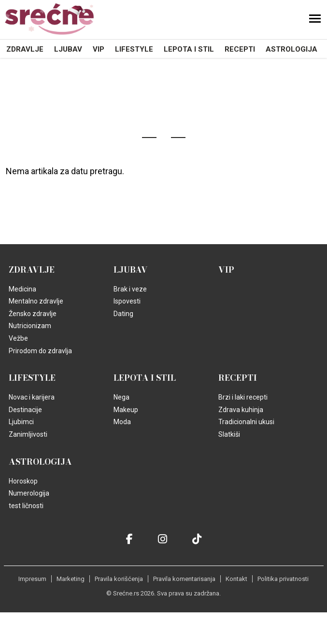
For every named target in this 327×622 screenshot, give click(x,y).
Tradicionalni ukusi (246, 422)
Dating (123, 314)
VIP (98, 49)
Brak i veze (130, 289)
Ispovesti (127, 301)
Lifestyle (134, 49)
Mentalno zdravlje (36, 301)
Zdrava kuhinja (240, 410)
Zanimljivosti (28, 434)
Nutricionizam (30, 326)
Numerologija (29, 493)
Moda (122, 422)
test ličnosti (26, 506)
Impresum (32, 578)
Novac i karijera (32, 397)
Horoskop (23, 481)
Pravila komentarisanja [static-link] (184, 578)
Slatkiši (229, 434)
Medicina (22, 289)
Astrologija (291, 49)
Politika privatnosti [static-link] (283, 578)
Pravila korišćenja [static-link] (119, 578)
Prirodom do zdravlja (40, 351)
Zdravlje (24, 49)
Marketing (71, 578)
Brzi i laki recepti (243, 397)
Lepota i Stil (189, 49)
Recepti (240, 49)
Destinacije (25, 410)
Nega (121, 397)
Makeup (126, 410)
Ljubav (68, 49)
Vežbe (18, 338)
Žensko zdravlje (33, 314)
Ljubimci (21, 422)
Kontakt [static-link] (236, 578)
